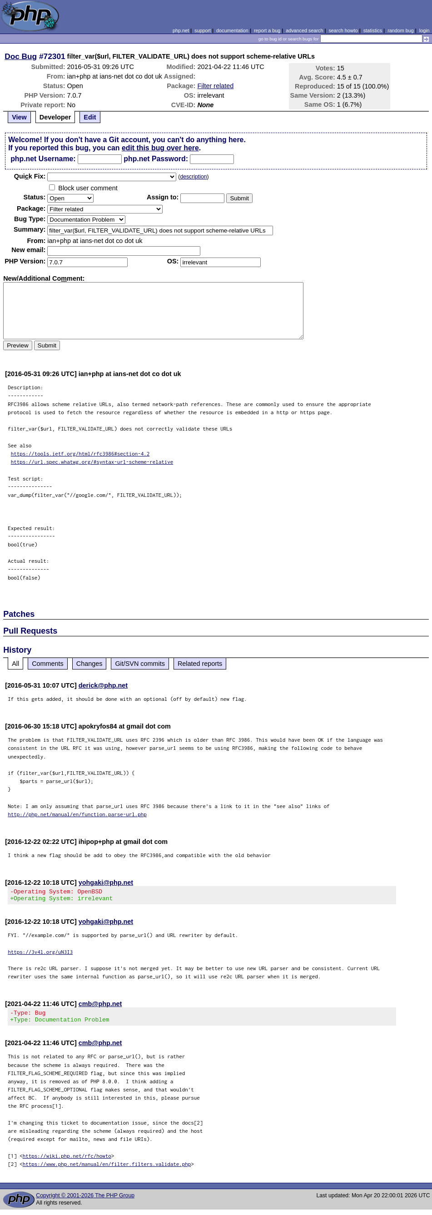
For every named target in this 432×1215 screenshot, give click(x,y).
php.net (181, 30)
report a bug (267, 30)
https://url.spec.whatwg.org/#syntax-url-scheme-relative (92, 462)
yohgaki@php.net (106, 882)
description (193, 177)
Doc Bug (21, 56)
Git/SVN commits (140, 663)
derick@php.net (103, 685)
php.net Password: (156, 159)
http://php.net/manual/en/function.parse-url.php (77, 814)
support (202, 30)
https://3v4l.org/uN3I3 (40, 954)
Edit (90, 117)
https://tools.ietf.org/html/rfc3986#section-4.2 (80, 453)
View (19, 117)
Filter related (215, 85)
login (424, 30)
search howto (343, 30)
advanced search (304, 30)
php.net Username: (42, 159)
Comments (48, 663)
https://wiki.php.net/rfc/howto (67, 1161)
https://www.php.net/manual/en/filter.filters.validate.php (107, 1169)
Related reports (200, 663)
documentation (232, 30)
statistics (372, 30)
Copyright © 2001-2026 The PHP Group (85, 1201)
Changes (89, 663)
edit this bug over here (160, 148)
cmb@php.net (100, 1006)
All (15, 663)
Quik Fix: (30, 176)
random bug (400, 30)
